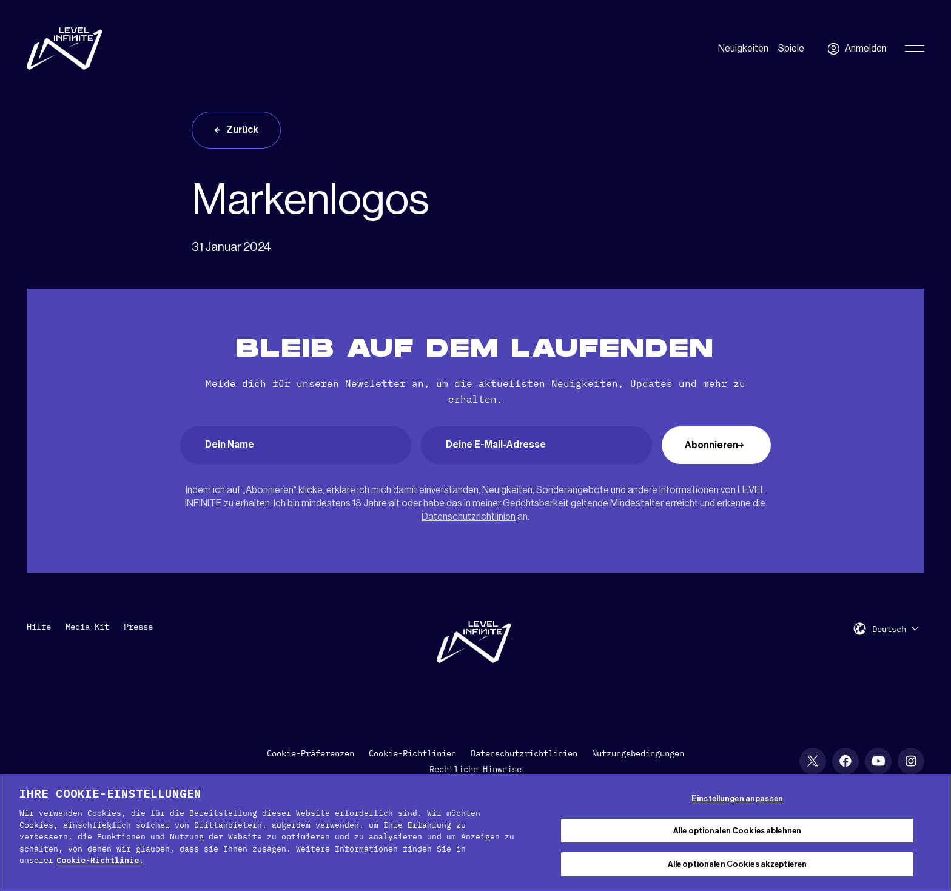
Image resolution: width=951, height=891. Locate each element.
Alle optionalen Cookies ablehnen (737, 831)
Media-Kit (87, 626)
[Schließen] (931, 831)
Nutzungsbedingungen (638, 753)
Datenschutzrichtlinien (469, 517)
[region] (475, 832)
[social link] (812, 761)
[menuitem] (895, 628)
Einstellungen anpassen (737, 798)
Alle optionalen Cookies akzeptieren (737, 864)
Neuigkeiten (743, 48)
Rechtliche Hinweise (475, 769)
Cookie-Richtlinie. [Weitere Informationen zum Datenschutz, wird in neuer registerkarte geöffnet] (100, 860)
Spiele (791, 48)
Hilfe (39, 626)
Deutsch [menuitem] (889, 629)
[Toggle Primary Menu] (914, 48)
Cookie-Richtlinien (412, 753)
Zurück (242, 130)
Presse (138, 626)
